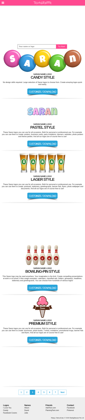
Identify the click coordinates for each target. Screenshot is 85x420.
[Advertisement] (42, 24)
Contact (70, 405)
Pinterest (70, 410)
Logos (6, 405)
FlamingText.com (52, 410)
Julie (26, 413)
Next (62, 392)
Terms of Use (59, 418)
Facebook (71, 408)
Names (27, 405)
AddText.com (51, 408)
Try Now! (61, 46)
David (26, 410)
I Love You (7, 408)
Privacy (53, 418)
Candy (5, 410)
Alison (26, 408)
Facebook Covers (10, 413)
